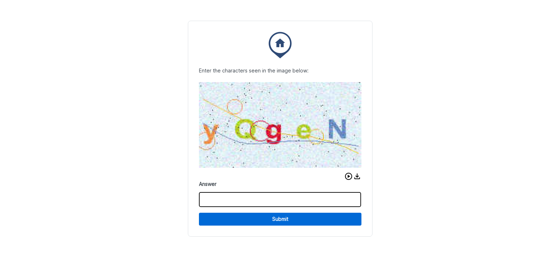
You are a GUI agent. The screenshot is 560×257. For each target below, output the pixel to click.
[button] (348, 176)
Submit (280, 219)
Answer (207, 184)
